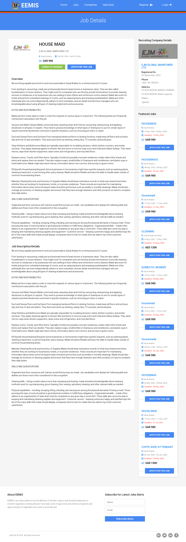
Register (147, 4)
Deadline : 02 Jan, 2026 (153, 351)
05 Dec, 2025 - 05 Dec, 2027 (155, 347)
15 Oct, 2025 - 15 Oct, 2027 (154, 311)
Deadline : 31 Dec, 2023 (153, 207)
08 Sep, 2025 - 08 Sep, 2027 (155, 167)
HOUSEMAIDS (150, 159)
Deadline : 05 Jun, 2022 (153, 171)
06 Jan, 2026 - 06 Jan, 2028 (154, 455)
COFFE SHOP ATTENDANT (157, 446)
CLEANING (148, 231)
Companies (90, 4)
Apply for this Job (81, 67)
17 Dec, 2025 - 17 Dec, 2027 (155, 419)
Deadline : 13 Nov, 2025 (153, 135)
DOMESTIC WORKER (154, 267)
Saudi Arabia (45, 56)
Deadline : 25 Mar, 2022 (153, 459)
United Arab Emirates (152, 236)
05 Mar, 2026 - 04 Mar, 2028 (154, 383)
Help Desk (108, 4)
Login (168, 4)
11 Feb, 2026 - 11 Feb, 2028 (154, 203)
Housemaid (148, 195)
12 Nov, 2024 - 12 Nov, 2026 (154, 275)
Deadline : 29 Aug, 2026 (153, 243)
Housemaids (149, 339)
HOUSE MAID (52, 44)
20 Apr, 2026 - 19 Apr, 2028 (154, 239)
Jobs (76, 4)
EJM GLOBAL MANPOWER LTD (157, 66)
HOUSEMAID (149, 123)
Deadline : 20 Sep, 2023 (153, 315)
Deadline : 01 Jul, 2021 (152, 423)
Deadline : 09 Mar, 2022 (153, 279)
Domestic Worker (52, 67)
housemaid (148, 303)
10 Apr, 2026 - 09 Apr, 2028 (154, 131)
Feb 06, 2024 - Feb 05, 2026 (68, 56)
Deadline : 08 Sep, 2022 (153, 387)
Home (63, 4)
